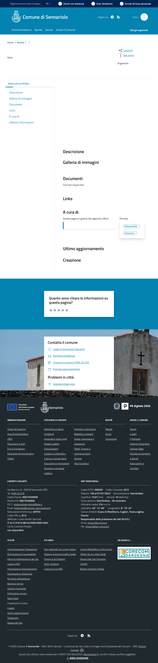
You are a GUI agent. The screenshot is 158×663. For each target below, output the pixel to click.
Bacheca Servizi (15, 583)
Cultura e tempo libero (55, 458)
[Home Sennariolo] (40, 17)
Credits (10, 608)
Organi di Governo (16, 429)
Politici (10, 458)
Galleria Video (137, 449)
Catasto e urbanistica (55, 453)
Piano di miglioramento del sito (23, 559)
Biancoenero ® (91, 654)
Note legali (12, 598)
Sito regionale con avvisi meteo (60, 549)
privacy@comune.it (97, 523)
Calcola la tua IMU (53, 569)
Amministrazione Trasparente (22, 549)
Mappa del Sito (15, 623)
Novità (20, 42)
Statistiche (12, 618)
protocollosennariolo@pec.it (28, 504)
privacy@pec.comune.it (97, 526)
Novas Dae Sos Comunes (93, 559)
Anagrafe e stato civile (55, 439)
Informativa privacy (17, 593)
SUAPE (83, 564)
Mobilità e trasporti (83, 434)
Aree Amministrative (17, 434)
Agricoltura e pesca (53, 429)
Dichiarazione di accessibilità (21, 554)
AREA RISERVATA (77, 658)
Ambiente (49, 434)
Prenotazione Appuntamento (22, 569)
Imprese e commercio (85, 429)
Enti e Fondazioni (16, 449)
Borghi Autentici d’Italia (92, 569)
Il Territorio (135, 439)
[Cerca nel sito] (144, 17)
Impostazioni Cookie (17, 603)
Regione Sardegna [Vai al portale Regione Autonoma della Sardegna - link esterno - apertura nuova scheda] (25, 3)
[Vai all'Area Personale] (135, 3)
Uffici (9, 439)
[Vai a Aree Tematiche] (102, 3)
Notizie (108, 429)
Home (10, 42)
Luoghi (133, 434)
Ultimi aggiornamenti (18, 613)
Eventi (133, 429)
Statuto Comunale (16, 588)
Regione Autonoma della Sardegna (61, 554)
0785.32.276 (17, 493)
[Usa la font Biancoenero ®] (71, 3)
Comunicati (111, 439)
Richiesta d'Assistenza (18, 579)
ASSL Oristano (51, 564)
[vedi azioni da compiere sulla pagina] (126, 55)
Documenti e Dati (16, 444)
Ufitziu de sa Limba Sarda (93, 554)
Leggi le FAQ (13, 564)
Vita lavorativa (81, 463)
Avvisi (108, 434)
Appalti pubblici (51, 444)
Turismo (78, 458)
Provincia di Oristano (54, 559)
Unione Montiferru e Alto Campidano (98, 549)
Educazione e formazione (56, 463)
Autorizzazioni (51, 449)
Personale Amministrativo (20, 453)
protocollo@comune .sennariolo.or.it (32, 508)
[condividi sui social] (125, 50)
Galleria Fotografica (139, 444)
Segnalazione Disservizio (19, 574)
